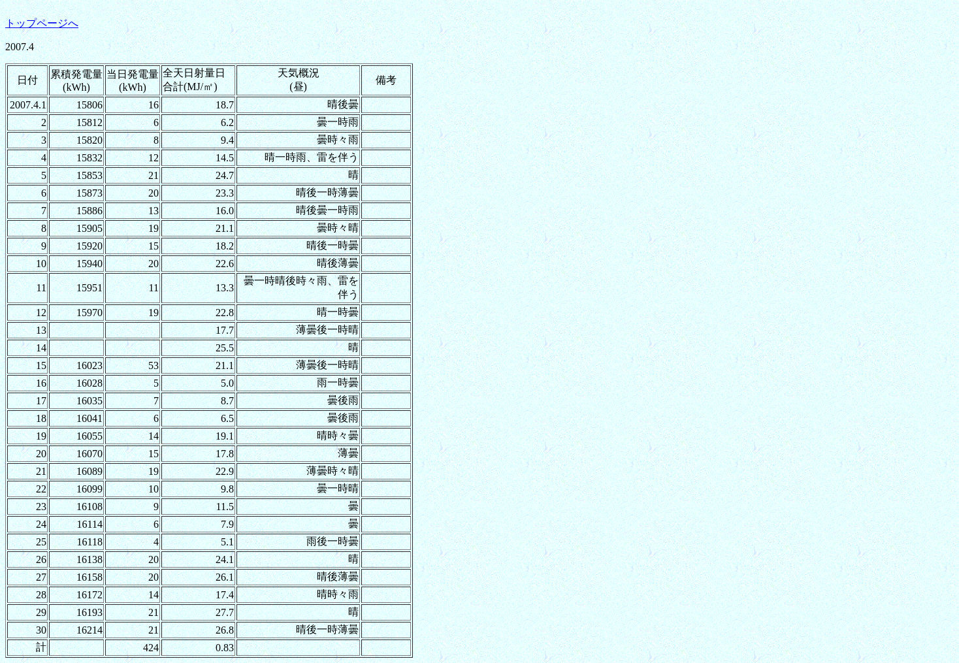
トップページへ (41, 23)
